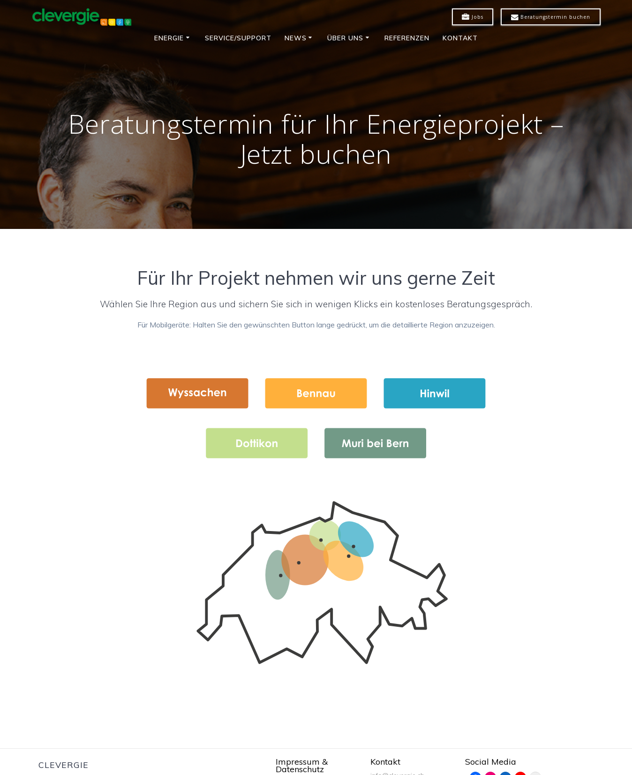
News (296, 38)
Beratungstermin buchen (551, 17)
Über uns (345, 38)
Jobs (472, 17)
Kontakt (460, 38)
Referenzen (406, 38)
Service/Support (238, 38)
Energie (169, 38)
